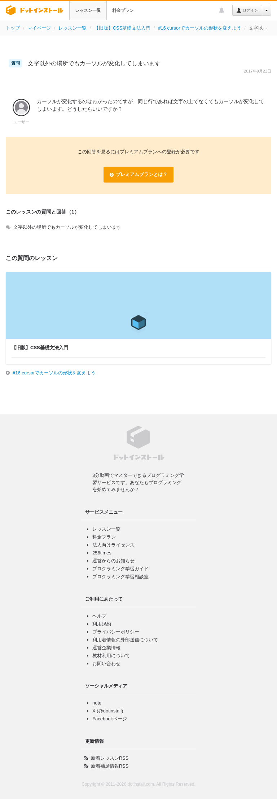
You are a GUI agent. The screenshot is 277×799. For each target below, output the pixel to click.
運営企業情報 (106, 647)
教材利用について (111, 655)
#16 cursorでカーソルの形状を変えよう (199, 28)
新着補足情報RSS (110, 766)
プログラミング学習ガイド (120, 568)
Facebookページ (109, 718)
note (96, 703)
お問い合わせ (106, 663)
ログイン (247, 10)
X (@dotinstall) (107, 711)
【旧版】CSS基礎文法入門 (122, 28)
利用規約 (101, 624)
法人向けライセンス (113, 545)
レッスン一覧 (88, 10)
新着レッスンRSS (110, 758)
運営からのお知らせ (113, 560)
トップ (13, 28)
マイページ (39, 28)
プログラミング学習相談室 (120, 576)
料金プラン (123, 10)
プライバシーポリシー (115, 632)
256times (101, 553)
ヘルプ (99, 616)
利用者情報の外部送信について (125, 639)
